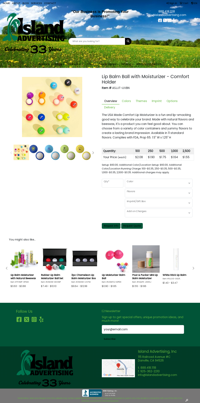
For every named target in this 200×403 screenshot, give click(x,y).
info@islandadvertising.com (166, 15)
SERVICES (36, 3)
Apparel (44, 64)
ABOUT (16, 3)
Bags (58, 64)
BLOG (25, 3)
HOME (6, 3)
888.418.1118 (166, 11)
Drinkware (74, 64)
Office (90, 64)
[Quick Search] (97, 41)
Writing (126, 64)
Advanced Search (148, 64)
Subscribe (110, 339)
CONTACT (50, 3)
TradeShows (107, 64)
